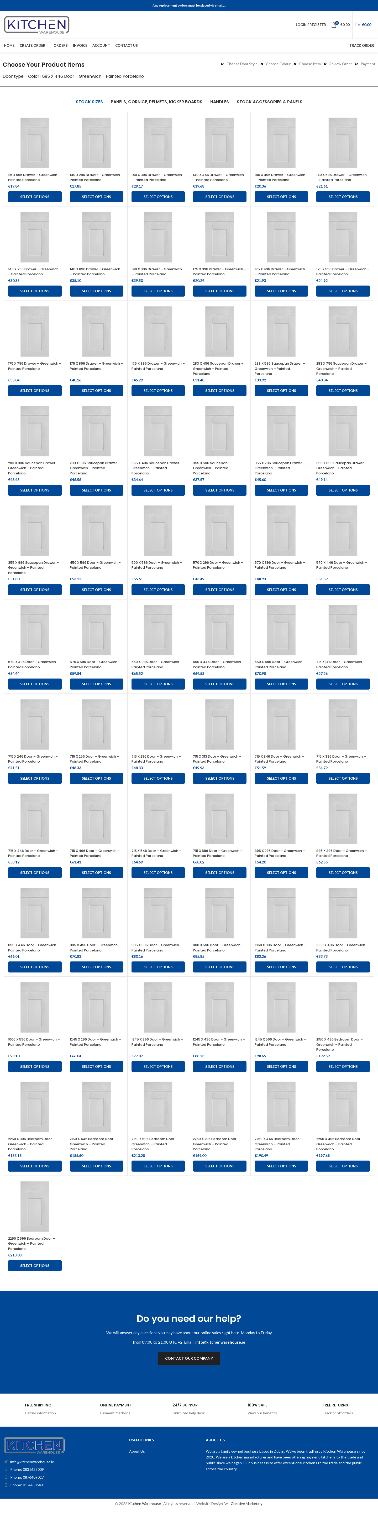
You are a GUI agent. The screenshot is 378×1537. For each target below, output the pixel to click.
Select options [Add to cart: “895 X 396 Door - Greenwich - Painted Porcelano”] (343, 893)
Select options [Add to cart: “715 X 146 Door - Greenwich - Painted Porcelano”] (343, 699)
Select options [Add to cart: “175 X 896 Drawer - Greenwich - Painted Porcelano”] (96, 401)
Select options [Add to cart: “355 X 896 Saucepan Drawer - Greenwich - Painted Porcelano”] (343, 500)
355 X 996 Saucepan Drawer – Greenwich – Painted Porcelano (29, 578)
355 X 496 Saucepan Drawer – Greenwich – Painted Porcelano (153, 478)
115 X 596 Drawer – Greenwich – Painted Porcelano (28, 180)
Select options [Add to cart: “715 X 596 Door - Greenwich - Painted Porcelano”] (219, 893)
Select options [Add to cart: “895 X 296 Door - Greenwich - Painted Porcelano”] (281, 893)
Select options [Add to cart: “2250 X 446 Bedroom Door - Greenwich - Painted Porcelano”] (281, 1192)
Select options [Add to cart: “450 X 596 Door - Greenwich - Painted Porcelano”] (96, 600)
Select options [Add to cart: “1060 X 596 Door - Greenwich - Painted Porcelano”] (34, 1092)
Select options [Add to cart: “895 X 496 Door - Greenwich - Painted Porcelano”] (96, 993)
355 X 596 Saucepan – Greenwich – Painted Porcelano (214, 478)
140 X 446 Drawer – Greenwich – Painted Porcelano (212, 180)
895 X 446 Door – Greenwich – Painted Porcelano (28, 970)
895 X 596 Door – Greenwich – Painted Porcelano (151, 970)
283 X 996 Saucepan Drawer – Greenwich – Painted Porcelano (91, 478)
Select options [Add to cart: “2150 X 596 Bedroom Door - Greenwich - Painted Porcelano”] (158, 1192)
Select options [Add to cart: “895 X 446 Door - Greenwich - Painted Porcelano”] (34, 993)
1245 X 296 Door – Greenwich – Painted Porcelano (89, 1070)
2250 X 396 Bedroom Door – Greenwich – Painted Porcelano (33, 1169)
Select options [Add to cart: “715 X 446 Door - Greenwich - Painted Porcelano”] (34, 893)
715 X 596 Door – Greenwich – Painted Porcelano (219, 868)
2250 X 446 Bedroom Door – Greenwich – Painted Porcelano (280, 1169)
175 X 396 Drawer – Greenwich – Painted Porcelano (212, 279)
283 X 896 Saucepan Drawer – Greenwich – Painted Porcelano (29, 478)
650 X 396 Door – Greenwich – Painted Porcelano (151, 677)
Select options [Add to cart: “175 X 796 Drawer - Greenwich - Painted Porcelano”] (34, 401)
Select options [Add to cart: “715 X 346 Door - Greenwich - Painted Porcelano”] (281, 794)
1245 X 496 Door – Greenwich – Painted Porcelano (212, 1070)
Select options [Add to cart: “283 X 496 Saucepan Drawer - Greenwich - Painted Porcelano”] (219, 401)
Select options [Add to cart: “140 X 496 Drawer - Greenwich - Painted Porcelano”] (281, 202)
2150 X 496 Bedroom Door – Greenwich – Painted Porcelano (342, 1070)
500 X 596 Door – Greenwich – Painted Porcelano (151, 578)
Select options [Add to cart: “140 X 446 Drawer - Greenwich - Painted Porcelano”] (219, 202)
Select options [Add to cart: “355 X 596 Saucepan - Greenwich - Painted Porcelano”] (219, 500)
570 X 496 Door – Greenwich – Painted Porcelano (28, 677)
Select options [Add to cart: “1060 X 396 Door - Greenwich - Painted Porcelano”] (281, 993)
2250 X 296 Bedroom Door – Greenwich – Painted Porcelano (218, 1169)
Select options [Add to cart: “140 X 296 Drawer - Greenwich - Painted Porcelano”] (96, 202)
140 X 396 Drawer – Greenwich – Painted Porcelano (151, 180)
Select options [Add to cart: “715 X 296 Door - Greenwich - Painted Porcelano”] (158, 794)
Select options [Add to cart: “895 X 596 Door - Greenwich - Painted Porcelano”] (158, 993)
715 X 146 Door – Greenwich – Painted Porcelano (342, 675)
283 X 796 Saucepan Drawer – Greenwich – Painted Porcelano (337, 378)
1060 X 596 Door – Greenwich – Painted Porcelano (28, 1070)
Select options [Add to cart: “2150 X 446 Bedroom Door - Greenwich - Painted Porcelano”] (96, 1192)
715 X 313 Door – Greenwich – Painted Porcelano (219, 774)
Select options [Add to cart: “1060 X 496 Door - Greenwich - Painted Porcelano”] (343, 993)
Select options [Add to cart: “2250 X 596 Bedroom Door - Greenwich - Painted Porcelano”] (34, 1291)
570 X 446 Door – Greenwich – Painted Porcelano (336, 578)
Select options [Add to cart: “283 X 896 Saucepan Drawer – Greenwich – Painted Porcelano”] (34, 500)
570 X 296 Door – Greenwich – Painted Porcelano (212, 578)
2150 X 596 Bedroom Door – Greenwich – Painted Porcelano (158, 1169)
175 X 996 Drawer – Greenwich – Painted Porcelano (151, 378)
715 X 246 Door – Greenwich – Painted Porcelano (34, 774)
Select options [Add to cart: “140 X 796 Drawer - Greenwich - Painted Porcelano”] (34, 301)
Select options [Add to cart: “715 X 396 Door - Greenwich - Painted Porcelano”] (343, 794)
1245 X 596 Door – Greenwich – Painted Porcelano (274, 1070)
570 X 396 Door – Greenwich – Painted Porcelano (274, 578)
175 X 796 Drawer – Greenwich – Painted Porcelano (28, 378)
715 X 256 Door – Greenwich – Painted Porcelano (96, 774)
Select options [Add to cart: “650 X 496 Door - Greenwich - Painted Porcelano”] (281, 699)
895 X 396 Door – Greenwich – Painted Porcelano (336, 871)
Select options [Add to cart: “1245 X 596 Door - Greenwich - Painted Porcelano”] (281, 1092)
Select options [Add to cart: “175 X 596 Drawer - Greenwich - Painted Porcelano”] (343, 301)
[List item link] (54, 1495)
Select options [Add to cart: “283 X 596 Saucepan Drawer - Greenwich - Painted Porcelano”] (281, 401)
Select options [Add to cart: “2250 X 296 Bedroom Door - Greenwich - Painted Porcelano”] (219, 1192)
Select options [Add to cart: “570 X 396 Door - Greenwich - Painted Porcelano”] (281, 600)
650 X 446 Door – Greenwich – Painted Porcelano (212, 677)
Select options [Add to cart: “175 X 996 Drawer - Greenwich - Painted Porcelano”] (158, 401)
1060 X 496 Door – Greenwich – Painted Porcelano (336, 970)
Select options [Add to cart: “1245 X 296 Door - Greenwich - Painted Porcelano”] (96, 1092)
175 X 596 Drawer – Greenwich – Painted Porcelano (336, 279)
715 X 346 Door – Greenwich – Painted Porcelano (281, 774)
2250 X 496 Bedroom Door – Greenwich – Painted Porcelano (341, 1169)
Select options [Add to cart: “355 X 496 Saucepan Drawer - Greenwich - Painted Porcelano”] (158, 500)
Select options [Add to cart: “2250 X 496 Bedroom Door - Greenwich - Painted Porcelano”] (343, 1192)
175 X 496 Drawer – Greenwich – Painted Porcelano (274, 279)
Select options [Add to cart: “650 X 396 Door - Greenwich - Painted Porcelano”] (158, 699)
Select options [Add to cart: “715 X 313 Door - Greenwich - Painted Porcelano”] (219, 794)
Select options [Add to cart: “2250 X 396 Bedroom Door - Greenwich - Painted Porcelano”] (34, 1192)
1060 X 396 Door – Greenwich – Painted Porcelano (274, 970)
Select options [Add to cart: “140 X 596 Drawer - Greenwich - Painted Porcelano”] (343, 202)
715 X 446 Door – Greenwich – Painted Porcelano (28, 871)
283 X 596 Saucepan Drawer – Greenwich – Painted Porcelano (276, 378)
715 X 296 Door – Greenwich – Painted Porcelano (158, 774)
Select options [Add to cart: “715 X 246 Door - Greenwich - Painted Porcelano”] (34, 794)
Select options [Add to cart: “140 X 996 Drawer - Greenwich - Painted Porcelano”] (158, 301)
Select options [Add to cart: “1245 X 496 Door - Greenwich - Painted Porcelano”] (219, 1092)
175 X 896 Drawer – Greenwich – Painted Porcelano (89, 378)
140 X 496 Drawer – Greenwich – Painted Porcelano (274, 180)
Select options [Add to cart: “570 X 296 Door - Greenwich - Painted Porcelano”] (219, 600)
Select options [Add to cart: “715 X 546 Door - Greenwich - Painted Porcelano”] (158, 893)
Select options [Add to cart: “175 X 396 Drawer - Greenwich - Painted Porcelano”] (219, 301)
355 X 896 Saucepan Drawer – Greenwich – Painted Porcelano (337, 478)
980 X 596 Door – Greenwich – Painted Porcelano (212, 970)
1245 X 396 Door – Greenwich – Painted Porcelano (151, 1070)
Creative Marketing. (247, 1529)
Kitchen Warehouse (145, 1529)
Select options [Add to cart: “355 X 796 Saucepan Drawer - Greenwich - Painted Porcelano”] (281, 500)
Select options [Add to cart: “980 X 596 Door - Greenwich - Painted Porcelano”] (219, 993)
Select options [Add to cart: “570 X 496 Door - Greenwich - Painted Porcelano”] (34, 699)
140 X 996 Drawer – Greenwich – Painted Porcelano (151, 279)
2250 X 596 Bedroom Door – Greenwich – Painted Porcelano (33, 1269)
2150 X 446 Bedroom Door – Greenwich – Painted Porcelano (96, 1169)
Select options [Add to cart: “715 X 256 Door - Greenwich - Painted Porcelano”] (96, 794)
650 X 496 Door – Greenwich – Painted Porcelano (274, 677)
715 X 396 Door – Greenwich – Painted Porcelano (342, 774)
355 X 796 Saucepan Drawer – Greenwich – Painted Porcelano (276, 478)
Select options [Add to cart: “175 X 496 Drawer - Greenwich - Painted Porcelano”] (281, 301)
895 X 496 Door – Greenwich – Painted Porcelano (89, 970)
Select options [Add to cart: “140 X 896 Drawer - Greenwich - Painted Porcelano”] (96, 301)
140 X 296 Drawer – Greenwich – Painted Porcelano (89, 180)
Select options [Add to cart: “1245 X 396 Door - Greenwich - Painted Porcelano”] (158, 1092)
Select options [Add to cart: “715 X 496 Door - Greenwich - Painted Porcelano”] (96, 893)
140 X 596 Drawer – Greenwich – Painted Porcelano (336, 180)
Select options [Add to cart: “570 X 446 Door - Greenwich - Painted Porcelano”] (343, 600)
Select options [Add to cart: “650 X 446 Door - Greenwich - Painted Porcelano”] (219, 699)
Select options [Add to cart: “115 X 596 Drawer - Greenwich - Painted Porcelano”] (34, 202)
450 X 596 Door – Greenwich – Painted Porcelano (89, 578)
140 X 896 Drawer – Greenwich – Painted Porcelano (89, 279)
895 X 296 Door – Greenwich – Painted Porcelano (274, 871)
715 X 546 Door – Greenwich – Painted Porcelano (158, 868)
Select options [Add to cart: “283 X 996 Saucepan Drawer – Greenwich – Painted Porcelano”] (96, 500)
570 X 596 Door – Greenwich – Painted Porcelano (89, 677)
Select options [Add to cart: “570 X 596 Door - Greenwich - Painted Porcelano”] (96, 699)
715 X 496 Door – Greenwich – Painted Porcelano (96, 868)
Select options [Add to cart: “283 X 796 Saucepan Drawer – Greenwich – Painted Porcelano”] (343, 401)
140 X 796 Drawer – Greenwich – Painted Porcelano (28, 279)
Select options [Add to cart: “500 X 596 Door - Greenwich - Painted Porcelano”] (158, 600)
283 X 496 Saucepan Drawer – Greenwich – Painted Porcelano (214, 378)
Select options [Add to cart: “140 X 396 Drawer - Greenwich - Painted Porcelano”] (158, 202)
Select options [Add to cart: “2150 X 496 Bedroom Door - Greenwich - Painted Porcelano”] (343, 1092)
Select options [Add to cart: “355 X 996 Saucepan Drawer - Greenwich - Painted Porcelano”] (34, 600)
